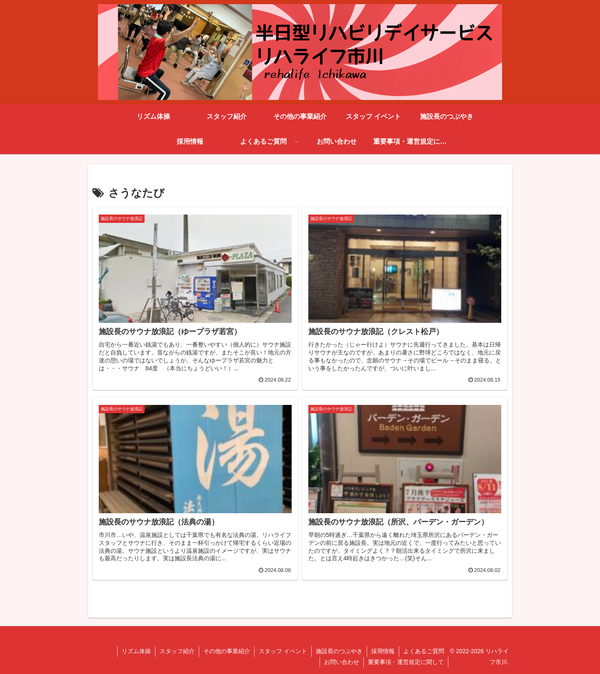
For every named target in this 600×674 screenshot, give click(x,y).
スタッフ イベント (283, 651)
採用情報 (383, 651)
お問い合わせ (341, 662)
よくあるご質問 (423, 651)
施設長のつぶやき (339, 651)
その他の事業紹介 (226, 651)
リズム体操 (136, 651)
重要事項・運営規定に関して (406, 662)
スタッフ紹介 (177, 651)
